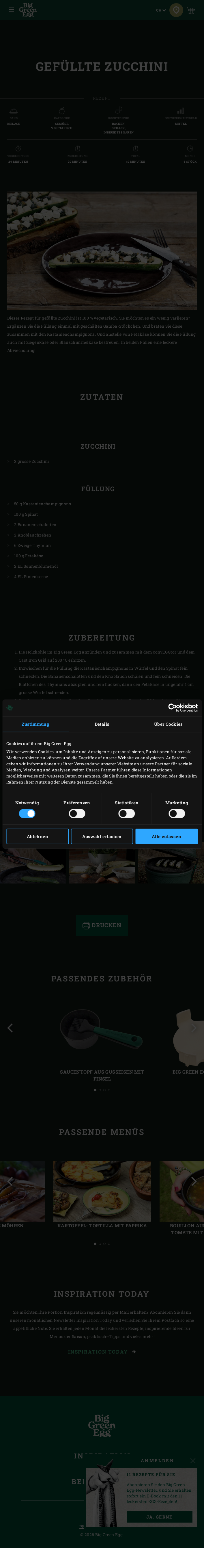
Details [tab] (102, 724)
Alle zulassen (166, 836)
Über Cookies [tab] (168, 724)
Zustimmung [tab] (35, 724)
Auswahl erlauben (101, 836)
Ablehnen (37, 836)
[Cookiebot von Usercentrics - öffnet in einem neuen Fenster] (172, 708)
